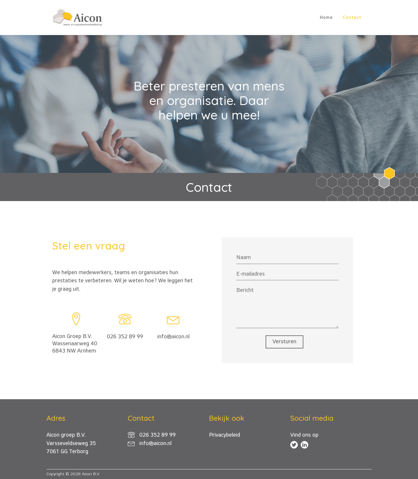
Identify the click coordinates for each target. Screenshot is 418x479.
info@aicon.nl (173, 337)
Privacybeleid (224, 435)
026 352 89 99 (125, 337)
